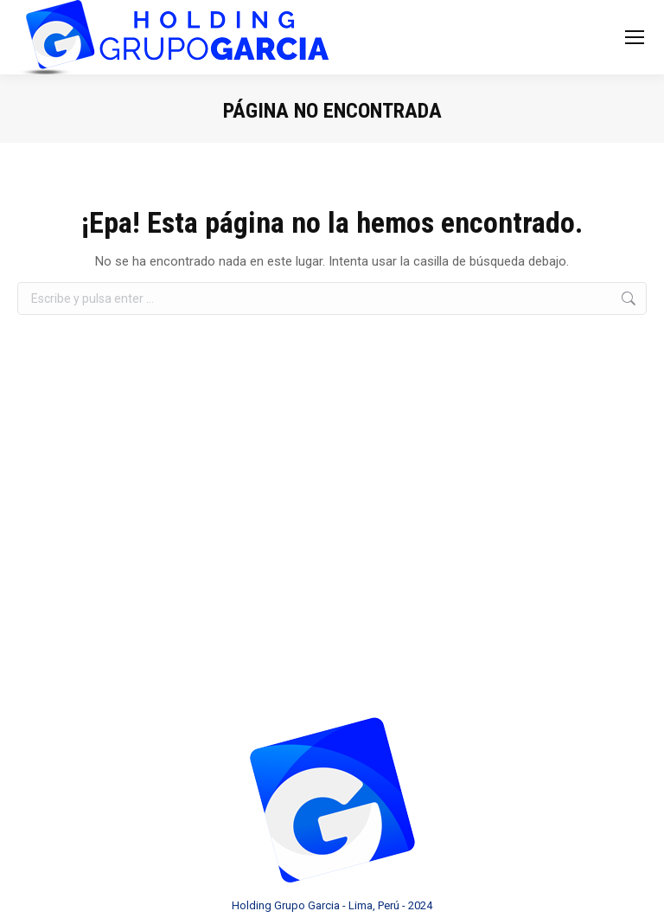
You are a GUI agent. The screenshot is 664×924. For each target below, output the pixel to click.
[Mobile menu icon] (634, 37)
